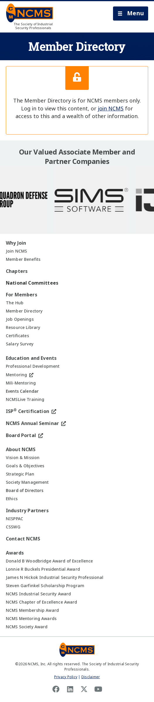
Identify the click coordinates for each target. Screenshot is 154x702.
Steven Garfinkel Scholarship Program (45, 586)
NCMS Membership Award (32, 610)
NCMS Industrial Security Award (38, 594)
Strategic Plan (20, 474)
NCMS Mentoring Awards (31, 619)
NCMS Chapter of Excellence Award (41, 602)
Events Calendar (22, 391)
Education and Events (31, 358)
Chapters (17, 271)
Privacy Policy (65, 677)
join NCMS (111, 108)
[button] (130, 13)
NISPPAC (14, 519)
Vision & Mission (23, 458)
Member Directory (24, 311)
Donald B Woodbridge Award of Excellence (49, 561)
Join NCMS (16, 251)
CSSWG (13, 527)
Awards (15, 553)
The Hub (14, 303)
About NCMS (21, 449)
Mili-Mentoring (21, 383)
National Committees (32, 283)
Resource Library (23, 327)
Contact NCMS (23, 538)
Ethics (12, 499)
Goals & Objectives (25, 466)
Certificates (17, 336)
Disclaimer (90, 677)
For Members (21, 294)
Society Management (27, 482)
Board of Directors (25, 490)
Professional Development (32, 366)
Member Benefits (23, 259)
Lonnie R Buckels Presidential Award (43, 569)
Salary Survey (19, 344)
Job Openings (20, 319)
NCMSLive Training (25, 399)
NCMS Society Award (27, 627)
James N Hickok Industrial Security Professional (55, 577)
